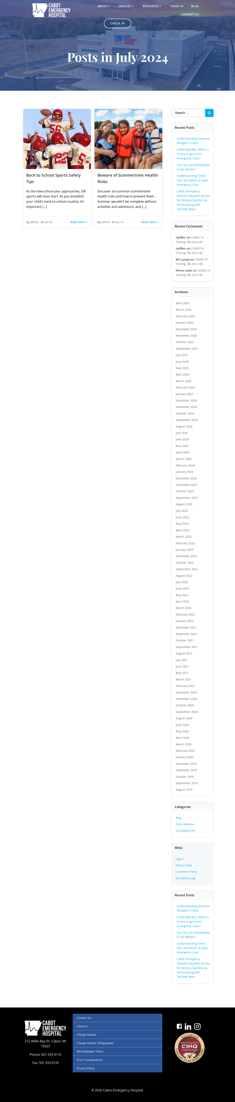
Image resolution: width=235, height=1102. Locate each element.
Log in (180, 858)
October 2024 (185, 413)
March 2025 (184, 381)
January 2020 (184, 757)
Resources (152, 6)
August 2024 (184, 426)
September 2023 (187, 498)
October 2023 (185, 491)
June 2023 (182, 517)
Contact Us (190, 14)
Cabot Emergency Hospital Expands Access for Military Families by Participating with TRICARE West (193, 200)
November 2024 (186, 407)
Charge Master (86, 1035)
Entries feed (184, 865)
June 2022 (182, 588)
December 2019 (186, 764)
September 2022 (187, 569)
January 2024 (184, 472)
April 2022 (183, 601)
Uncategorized (185, 830)
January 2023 (184, 550)
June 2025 (182, 361)
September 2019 (187, 783)
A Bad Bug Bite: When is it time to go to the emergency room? (193, 153)
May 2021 (182, 673)
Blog (195, 6)
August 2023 (184, 504)
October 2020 (185, 705)
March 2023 (184, 536)
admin (34, 222)
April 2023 (183, 530)
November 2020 (186, 699)
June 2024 (182, 439)
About (103, 6)
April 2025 (183, 374)
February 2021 (185, 686)
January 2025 (184, 394)
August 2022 (184, 575)
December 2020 (186, 692)
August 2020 (184, 718)
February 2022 (185, 614)
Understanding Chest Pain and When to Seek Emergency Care (192, 180)
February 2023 (185, 543)
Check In (82, 1026)
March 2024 (184, 459)
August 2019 (184, 789)
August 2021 (184, 653)
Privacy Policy (85, 1068)
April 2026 (183, 303)
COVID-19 (176, 6)
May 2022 (182, 595)
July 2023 (182, 511)
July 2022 (182, 582)
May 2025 (182, 368)
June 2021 (182, 666)
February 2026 (185, 316)
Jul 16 (120, 222)
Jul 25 (48, 222)
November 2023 (186, 485)
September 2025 (187, 348)
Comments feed (186, 872)
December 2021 (186, 627)
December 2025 (186, 329)
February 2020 (185, 751)
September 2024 (187, 420)
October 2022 (185, 563)
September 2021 (187, 647)
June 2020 (182, 725)
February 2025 (185, 387)
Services (127, 6)
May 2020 (182, 731)
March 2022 (184, 608)
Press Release (185, 824)
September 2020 (187, 712)
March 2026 (184, 309)
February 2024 (185, 465)
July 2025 (182, 355)
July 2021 (182, 660)
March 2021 (184, 679)
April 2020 (183, 738)
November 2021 (186, 634)
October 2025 (185, 342)
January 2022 (184, 621)
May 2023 (182, 523)
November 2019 (186, 770)
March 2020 (184, 744)
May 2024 (182, 446)
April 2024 (183, 452)
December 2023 (186, 478)
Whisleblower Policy (90, 1051)
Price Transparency (89, 1060)
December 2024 (186, 400)
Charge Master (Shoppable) (95, 1043)
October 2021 (185, 640)
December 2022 (186, 556)
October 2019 (185, 777)
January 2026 (184, 322)
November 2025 (186, 335)
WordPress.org (185, 878)
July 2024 (182, 433)
